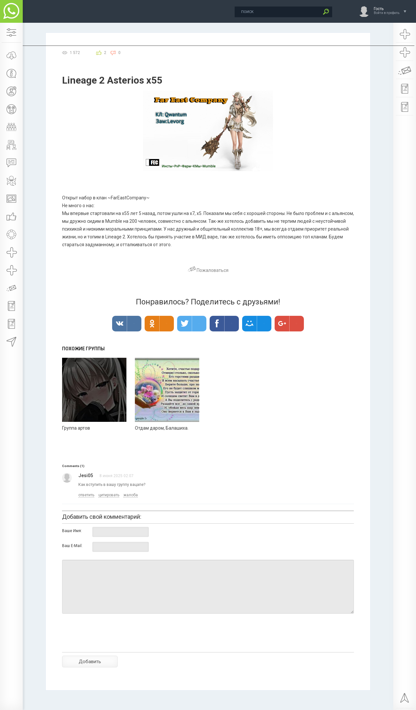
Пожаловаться (208, 270)
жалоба (131, 495)
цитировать (108, 495)
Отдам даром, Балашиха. (161, 428)
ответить (86, 495)
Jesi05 (85, 475)
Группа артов (76, 428)
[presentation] (111, 644)
